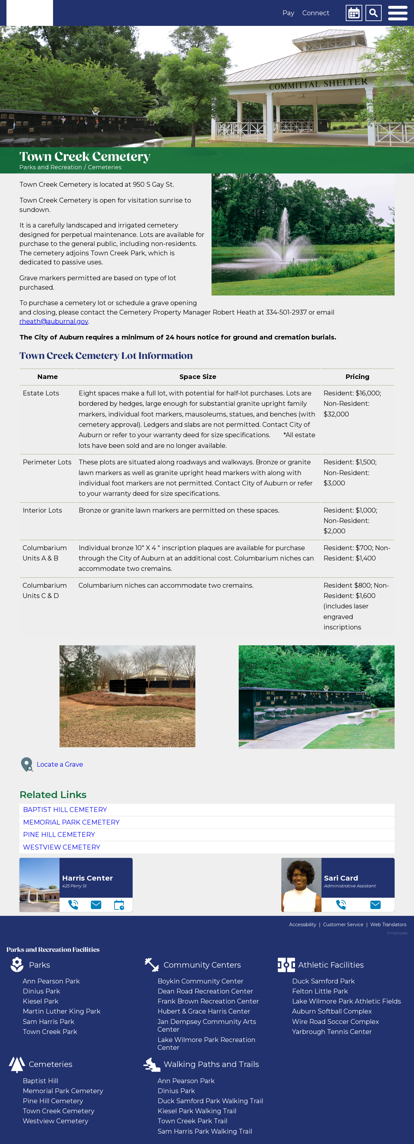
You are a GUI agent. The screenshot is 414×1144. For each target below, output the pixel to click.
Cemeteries (105, 167)
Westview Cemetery (55, 1121)
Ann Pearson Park (51, 981)
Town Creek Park (50, 1032)
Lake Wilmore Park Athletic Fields (346, 1001)
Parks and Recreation (50, 167)
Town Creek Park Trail (192, 1121)
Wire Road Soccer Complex (335, 1022)
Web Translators (388, 924)
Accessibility (302, 924)
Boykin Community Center (201, 981)
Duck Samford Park (323, 981)
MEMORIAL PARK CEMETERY (71, 822)
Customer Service (343, 924)
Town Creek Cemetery (58, 1111)
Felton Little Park (320, 991)
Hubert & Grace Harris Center (204, 1011)
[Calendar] (354, 13)
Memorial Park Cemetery (63, 1091)
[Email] (96, 905)
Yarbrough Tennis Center (332, 1032)
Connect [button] (316, 13)
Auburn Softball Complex (332, 1011)
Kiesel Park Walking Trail (197, 1111)
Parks (39, 965)
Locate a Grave (51, 764)
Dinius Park (41, 991)
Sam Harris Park (48, 1022)
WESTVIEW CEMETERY (61, 847)
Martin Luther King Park (62, 1011)
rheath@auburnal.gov (53, 321)
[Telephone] (73, 905)
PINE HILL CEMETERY (59, 835)
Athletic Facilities (331, 965)
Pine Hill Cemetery (53, 1101)
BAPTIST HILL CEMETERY (65, 810)
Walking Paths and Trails (211, 1064)
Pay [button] (288, 13)
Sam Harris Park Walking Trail (205, 1131)
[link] (29, 13)
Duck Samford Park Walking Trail (210, 1101)
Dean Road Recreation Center (205, 991)
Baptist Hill (40, 1081)
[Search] (373, 13)
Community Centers (202, 965)
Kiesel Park (41, 1001)
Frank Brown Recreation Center (208, 1001)
